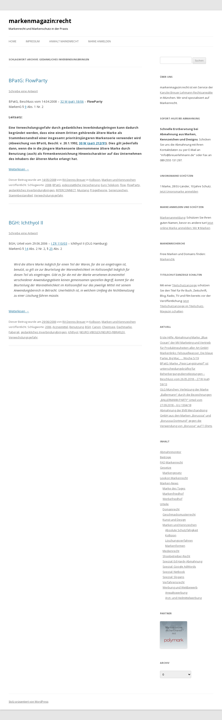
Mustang (83, 190)
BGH (88, 327)
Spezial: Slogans (173, 577)
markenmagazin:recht (40, 21)
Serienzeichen (118, 190)
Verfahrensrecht (173, 582)
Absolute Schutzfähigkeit (181, 530)
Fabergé (14, 332)
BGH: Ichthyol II (26, 222)
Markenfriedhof (173, 494)
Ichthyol (73, 332)
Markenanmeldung (172, 217)
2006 (48, 327)
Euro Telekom (110, 185)
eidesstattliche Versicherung (81, 185)
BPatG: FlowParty (28, 80)
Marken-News (169, 483)
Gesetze (165, 468)
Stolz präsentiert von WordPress (28, 702)
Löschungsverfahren (179, 540)
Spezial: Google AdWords (179, 566)
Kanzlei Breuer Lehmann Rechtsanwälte (186, 92)
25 (51, 249)
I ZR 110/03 (59, 243)
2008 (48, 185)
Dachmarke (124, 327)
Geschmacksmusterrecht (179, 514)
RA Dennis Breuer (74, 180)
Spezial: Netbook (174, 572)
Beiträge (165, 457)
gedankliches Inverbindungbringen (32, 190)
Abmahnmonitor (170, 452)
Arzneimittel (60, 327)
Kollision (94, 180)
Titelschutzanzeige (184, 285)
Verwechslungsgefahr (48, 195)
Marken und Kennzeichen (119, 180)
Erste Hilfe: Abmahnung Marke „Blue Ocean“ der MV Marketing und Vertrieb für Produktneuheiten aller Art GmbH (185, 342)
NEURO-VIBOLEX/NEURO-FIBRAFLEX (102, 332)
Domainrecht (171, 509)
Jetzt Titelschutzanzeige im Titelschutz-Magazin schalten (182, 306)
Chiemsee (108, 327)
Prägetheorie (98, 190)
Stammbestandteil (21, 195)
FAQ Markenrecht (171, 462)
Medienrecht (171, 551)
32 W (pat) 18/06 (72, 101)
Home (12, 41)
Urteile (164, 504)
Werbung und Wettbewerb (180, 587)
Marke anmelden (99, 41)
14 (26, 249)
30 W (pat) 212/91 (92, 143)
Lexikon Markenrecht (174, 478)
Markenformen (175, 546)
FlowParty (133, 185)
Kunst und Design (174, 520)
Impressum (33, 41)
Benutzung (76, 327)
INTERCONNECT (66, 190)
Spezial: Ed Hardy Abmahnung (182, 561)
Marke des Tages (174, 488)
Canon (96, 327)
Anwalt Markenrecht (64, 41)
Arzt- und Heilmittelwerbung (183, 598)
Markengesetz (172, 473)
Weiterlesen (19, 169)
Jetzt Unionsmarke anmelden (179, 191)
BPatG (56, 185)
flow (123, 185)
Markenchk (167, 259)
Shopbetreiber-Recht (176, 556)
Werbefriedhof (172, 499)
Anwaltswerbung (176, 593)
